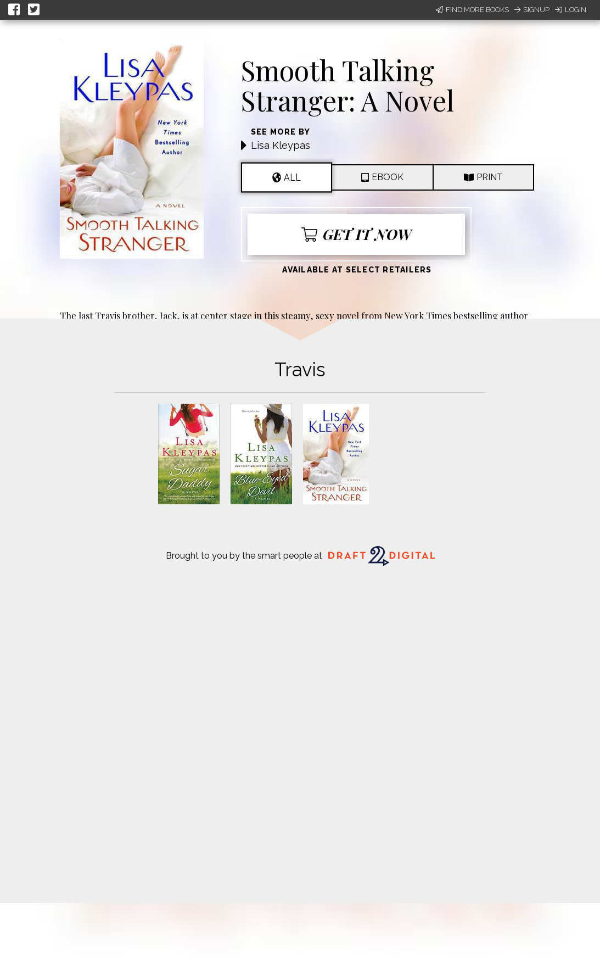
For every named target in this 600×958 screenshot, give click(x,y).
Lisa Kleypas (280, 145)
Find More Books (472, 9)
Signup (531, 9)
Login (570, 9)
